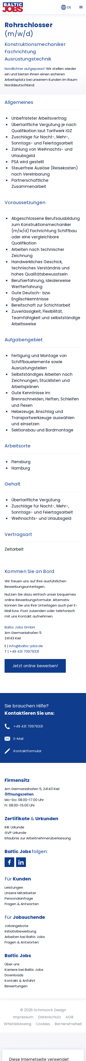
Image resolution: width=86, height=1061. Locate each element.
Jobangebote (16, 925)
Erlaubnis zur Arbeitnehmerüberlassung (38, 838)
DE (66, 7)
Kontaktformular (23, 751)
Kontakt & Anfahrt (20, 980)
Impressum (23, 1017)
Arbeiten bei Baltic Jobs (25, 936)
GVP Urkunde (15, 832)
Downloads (14, 975)
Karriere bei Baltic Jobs (24, 969)
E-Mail (14, 738)
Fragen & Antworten (22, 903)
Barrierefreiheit (68, 1024)
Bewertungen (16, 986)
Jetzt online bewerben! (35, 666)
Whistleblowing (17, 1024)
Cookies (43, 1024)
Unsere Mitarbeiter (20, 892)
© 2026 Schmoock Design (43, 1010)
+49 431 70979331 (24, 651)
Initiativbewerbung (20, 931)
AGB (69, 1017)
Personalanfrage (19, 898)
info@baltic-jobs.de (26, 645)
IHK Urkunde (14, 827)
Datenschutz (49, 1017)
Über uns (12, 964)
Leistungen (14, 887)
